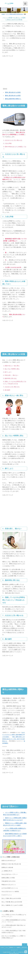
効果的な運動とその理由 (8, 877)
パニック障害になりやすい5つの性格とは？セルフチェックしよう (14, 915)
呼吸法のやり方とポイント (9, 884)
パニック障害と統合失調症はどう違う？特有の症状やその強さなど (13, 931)
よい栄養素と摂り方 (7, 870)
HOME (3, 14)
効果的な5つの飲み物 (7, 867)
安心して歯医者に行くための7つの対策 (12, 905)
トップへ (25, 951)
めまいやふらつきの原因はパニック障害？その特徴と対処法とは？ (13, 936)
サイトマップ (13, 950)
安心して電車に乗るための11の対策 (11, 898)
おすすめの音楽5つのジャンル (10, 888)
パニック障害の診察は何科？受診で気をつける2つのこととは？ (13, 926)
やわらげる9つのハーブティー (10, 874)
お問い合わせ (24, 947)
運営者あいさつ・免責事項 (14, 947)
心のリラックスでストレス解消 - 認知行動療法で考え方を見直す (13, 734)
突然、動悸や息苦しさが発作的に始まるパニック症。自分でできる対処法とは (13, 739)
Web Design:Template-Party (14, 953)
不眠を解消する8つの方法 (8, 881)
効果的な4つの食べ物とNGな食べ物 (11, 864)
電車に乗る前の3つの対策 (13, 92)
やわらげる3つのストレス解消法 (10, 891)
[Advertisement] (14, 72)
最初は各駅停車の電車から (13, 99)
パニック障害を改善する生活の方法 (14, 14)
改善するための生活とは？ (9, 860)
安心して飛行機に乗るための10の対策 (12, 902)
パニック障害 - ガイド (14, 952)
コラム (6, 947)
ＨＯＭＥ (2, 947)
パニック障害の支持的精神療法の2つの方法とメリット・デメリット (14, 921)
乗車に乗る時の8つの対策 (13, 95)
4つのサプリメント (7, 895)
